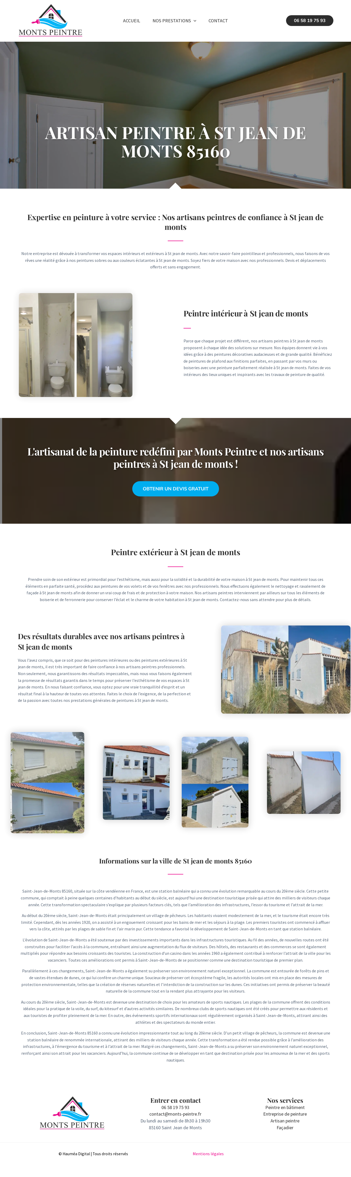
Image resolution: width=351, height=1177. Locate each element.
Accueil (131, 21)
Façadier (285, 1128)
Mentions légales (208, 1154)
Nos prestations (174, 21)
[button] (193, 21)
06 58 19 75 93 (175, 1107)
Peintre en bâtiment (285, 1107)
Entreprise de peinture (285, 1114)
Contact (218, 21)
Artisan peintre (285, 1121)
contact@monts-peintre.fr (175, 1114)
